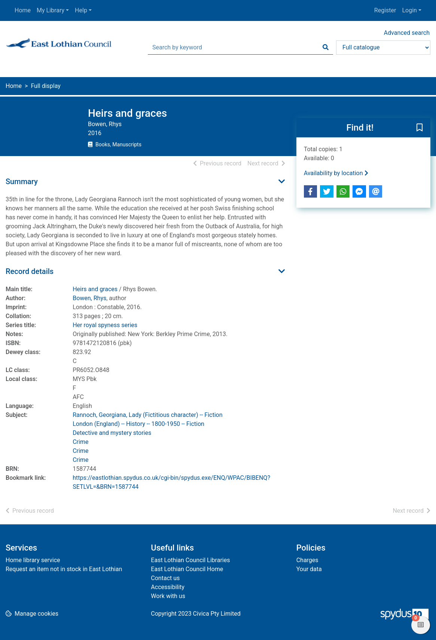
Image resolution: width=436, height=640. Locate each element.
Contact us (165, 578)
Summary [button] (22, 181)
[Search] (325, 47)
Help (81, 10)
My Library (50, 10)
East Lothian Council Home (187, 569)
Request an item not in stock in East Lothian (64, 569)
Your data (309, 569)
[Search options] (383, 47)
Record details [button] (30, 271)
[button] (419, 128)
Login (409, 10)
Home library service (33, 560)
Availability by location (336, 173)
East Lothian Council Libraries (190, 560)
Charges (307, 560)
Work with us (168, 596)
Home (23, 10)
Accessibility (168, 587)
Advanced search (407, 32)
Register (385, 10)
